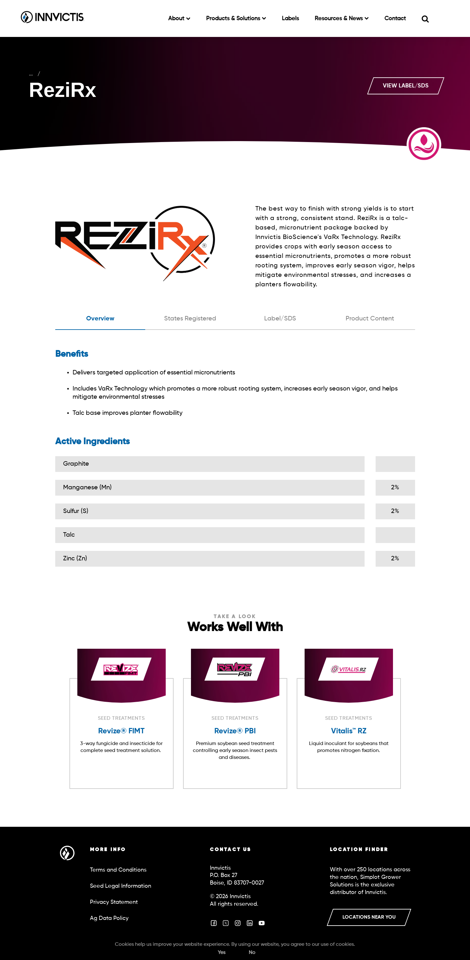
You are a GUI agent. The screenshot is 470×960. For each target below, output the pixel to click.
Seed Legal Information (120, 886)
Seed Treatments (108, 74)
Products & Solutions (234, 18)
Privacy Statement (114, 902)
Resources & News (339, 18)
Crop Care (47, 74)
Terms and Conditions (118, 870)
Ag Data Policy (109, 918)
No (252, 952)
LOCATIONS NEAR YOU (369, 917)
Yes (221, 952)
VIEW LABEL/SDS (406, 86)
